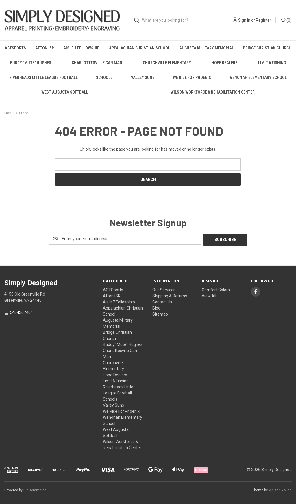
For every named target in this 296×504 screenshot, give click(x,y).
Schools (104, 77)
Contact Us (162, 301)
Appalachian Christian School (139, 48)
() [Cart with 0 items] (286, 20)
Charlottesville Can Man (97, 62)
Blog (156, 307)
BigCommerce (35, 489)
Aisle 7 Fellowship (81, 48)
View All (209, 295)
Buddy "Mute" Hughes (30, 62)
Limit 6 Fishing (272, 62)
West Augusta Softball (64, 92)
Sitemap (160, 313)
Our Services (163, 289)
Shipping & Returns (169, 295)
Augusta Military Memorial (206, 48)
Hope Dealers (225, 62)
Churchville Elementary (167, 62)
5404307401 (21, 311)
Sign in (244, 20)
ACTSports (15, 48)
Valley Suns (143, 77)
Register (263, 20)
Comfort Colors (216, 289)
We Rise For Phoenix (192, 77)
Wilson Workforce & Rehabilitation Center (213, 92)
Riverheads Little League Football (43, 77)
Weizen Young (280, 489)
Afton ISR (44, 48)
